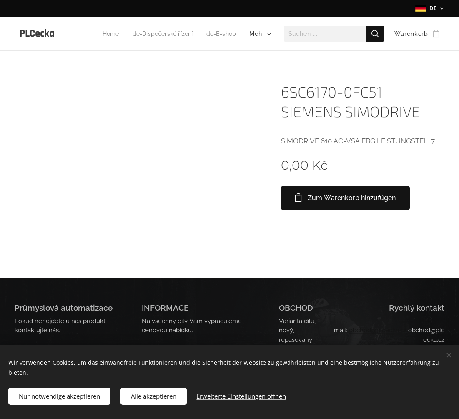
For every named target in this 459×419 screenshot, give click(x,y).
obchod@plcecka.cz (377, 330)
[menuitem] (104, 33)
